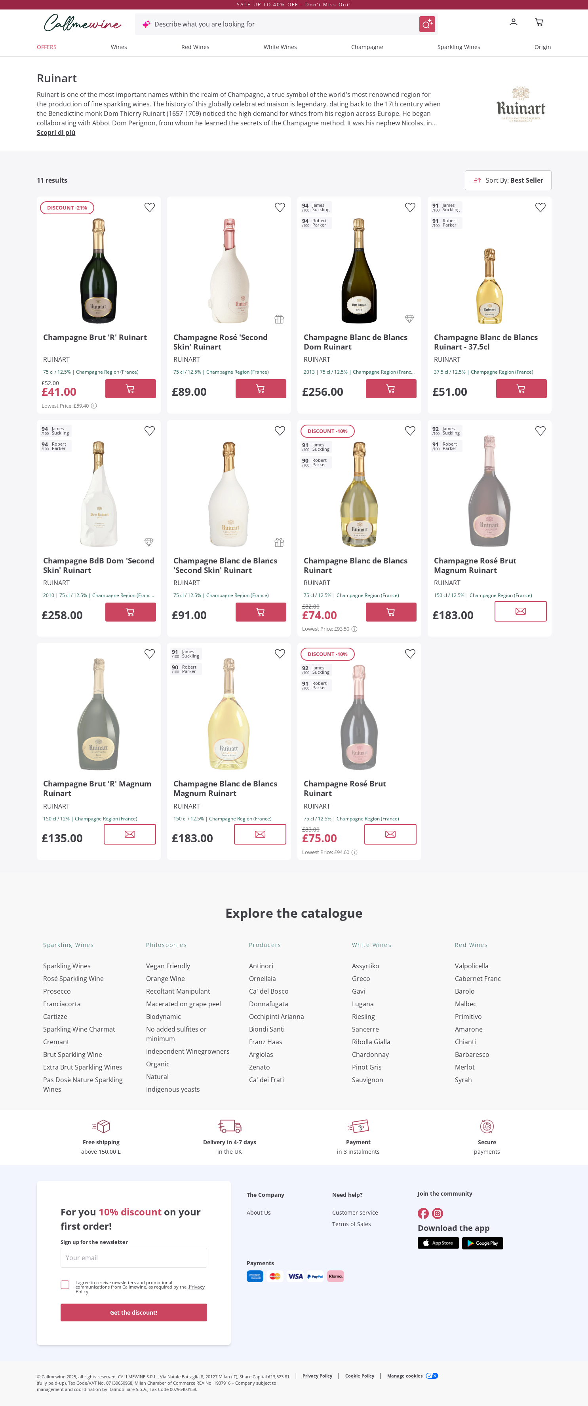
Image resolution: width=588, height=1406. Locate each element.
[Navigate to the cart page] (540, 22)
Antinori (261, 966)
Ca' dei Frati (266, 1079)
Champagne (367, 47)
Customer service (355, 1212)
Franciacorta (62, 1004)
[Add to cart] (130, 388)
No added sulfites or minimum (176, 1034)
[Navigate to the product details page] (99, 269)
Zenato (259, 1067)
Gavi (358, 991)
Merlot (465, 1067)
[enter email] (134, 1258)
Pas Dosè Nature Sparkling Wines (83, 1084)
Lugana (363, 1004)
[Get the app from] (438, 1243)
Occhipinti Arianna (276, 1016)
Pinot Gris (367, 1067)
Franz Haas (265, 1041)
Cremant (56, 1041)
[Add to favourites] (150, 207)
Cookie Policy (359, 1376)
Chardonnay (370, 1054)
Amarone (469, 1029)
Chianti (465, 1041)
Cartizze (55, 1016)
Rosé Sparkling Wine (73, 978)
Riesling (363, 1016)
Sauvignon (367, 1079)
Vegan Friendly (168, 966)
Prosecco (57, 991)
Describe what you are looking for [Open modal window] (204, 24)
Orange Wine (165, 978)
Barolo (465, 991)
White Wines (280, 47)
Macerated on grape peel (183, 1004)
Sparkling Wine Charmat (79, 1029)
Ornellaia (262, 978)
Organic (157, 1064)
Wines (119, 47)
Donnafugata (268, 1004)
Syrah (463, 1079)
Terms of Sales (351, 1224)
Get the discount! (133, 1312)
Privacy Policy (317, 1376)
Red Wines (195, 47)
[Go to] (423, 1213)
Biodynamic (163, 1016)
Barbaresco (472, 1054)
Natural (157, 1076)
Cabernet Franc (478, 978)
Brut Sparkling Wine (72, 1054)
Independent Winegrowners (188, 1051)
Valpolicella (472, 966)
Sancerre (365, 1029)
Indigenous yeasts (173, 1089)
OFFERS (47, 47)
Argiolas (261, 1054)
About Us (259, 1212)
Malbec (465, 1004)
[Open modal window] (521, 611)
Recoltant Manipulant (178, 991)
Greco (361, 978)
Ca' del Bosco (269, 991)
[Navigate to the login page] (515, 22)
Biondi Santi (267, 1029)
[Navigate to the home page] (82, 22)
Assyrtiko (365, 966)
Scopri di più (56, 132)
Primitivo (468, 1016)
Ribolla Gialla (371, 1041)
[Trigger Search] (427, 24)
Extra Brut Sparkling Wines (82, 1067)
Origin (543, 47)
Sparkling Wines (459, 47)
